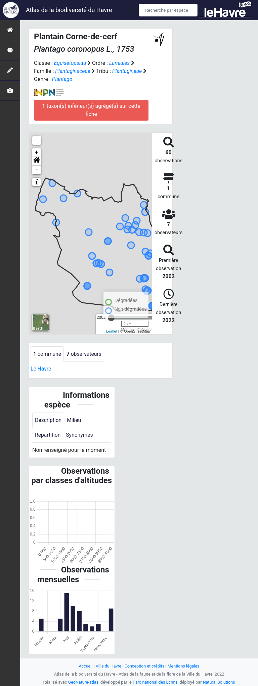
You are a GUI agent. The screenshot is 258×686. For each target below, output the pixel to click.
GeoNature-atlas (82, 682)
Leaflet (111, 331)
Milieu (75, 420)
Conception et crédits (144, 666)
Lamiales (120, 63)
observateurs (85, 354)
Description (48, 420)
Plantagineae (128, 71)
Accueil (85, 666)
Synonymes (80, 435)
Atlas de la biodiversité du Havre (69, 9)
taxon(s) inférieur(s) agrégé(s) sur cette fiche (91, 110)
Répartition (48, 435)
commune (47, 354)
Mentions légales (184, 666)
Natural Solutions (219, 682)
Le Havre (41, 369)
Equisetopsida (70, 63)
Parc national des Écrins (155, 682)
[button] (36, 161)
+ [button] (37, 152)
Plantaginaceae (73, 71)
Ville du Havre (108, 666)
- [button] (37, 170)
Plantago (62, 79)
